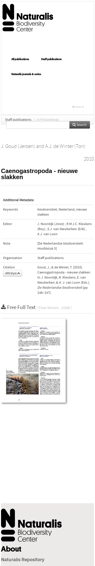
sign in (78, 107)
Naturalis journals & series (26, 74)
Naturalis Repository (22, 560)
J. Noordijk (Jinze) (50, 224)
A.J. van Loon (47, 234)
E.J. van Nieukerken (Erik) (66, 229)
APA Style (12, 273)
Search (80, 125)
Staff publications (51, 59)
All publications (20, 59)
